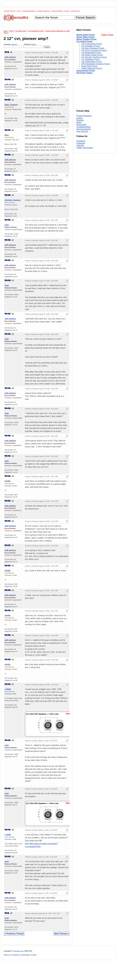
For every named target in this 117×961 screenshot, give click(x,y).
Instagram (80, 143)
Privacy (34, 955)
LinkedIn (80, 145)
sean (7, 225)
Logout (79, 118)
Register (80, 120)
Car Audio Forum (84, 41)
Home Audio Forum (85, 35)
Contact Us (16, 955)
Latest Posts (10, 11)
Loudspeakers (28, 11)
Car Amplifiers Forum (90, 46)
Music (66, 11)
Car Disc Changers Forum (92, 48)
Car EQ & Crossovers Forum (94, 50)
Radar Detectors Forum (91, 68)
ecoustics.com (18, 951)
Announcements (83, 129)
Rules (79, 122)
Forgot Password (83, 116)
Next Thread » (61, 933)
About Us (7, 955)
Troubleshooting (83, 127)
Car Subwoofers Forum (91, 62)
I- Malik (8, 689)
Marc (7, 135)
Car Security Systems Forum (94, 57)
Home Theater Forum (86, 39)
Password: (33, 46)
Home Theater (43, 11)
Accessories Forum (85, 70)
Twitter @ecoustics (84, 148)
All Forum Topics (84, 73)
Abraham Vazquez (12, 200)
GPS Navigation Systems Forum (95, 64)
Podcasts (75, 11)
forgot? (33, 44)
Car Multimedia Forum (91, 53)
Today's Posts (107, 35)
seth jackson (10, 57)
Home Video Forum (85, 37)
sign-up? (14, 44)
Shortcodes (81, 125)
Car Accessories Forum (91, 44)
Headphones (57, 11)
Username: (13, 46)
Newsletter (26, 955)
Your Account (82, 131)
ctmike (8, 481)
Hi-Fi (19, 11)
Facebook (80, 141)
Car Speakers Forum (90, 59)
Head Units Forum (89, 66)
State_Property (11, 105)
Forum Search (85, 17)
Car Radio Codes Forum (92, 55)
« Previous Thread (14, 933)
